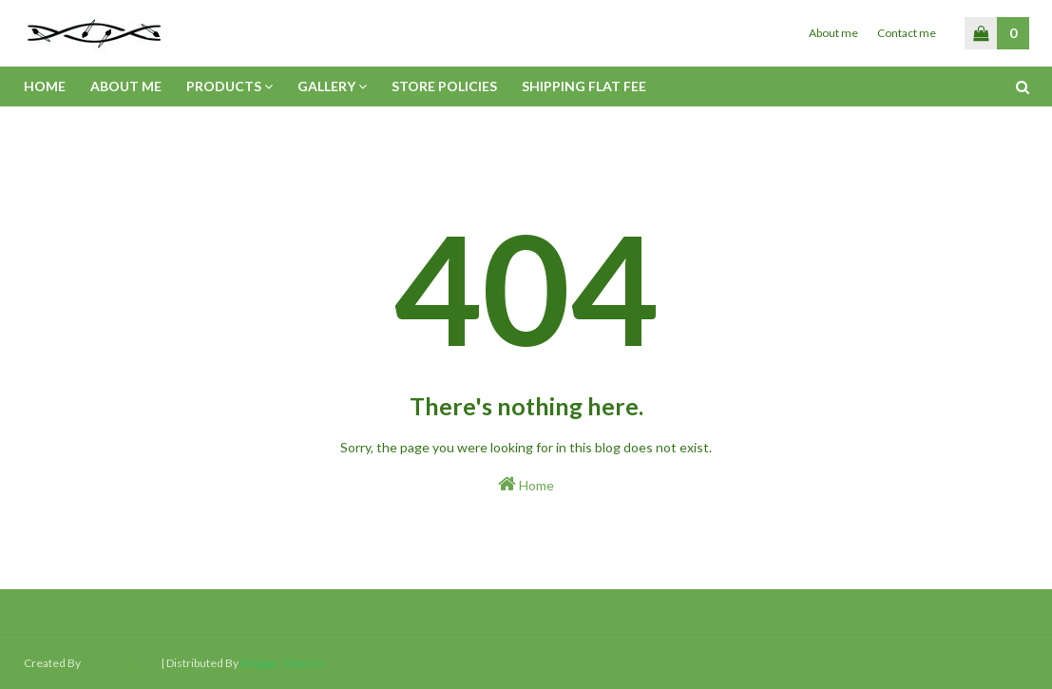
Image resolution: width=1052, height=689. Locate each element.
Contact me (906, 33)
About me (833, 33)
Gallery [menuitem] (326, 86)
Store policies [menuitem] (444, 86)
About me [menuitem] (126, 86)
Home (526, 483)
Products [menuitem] (223, 86)
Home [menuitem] (45, 86)
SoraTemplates (121, 663)
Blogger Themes (282, 663)
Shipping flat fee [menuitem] (584, 86)
